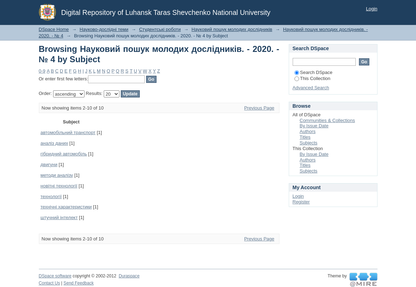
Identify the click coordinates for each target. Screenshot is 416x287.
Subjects (309, 142)
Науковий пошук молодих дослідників (231, 29)
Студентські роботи (160, 29)
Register (301, 201)
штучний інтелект (59, 217)
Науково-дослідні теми (103, 29)
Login (372, 8)
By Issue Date (314, 125)
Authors (308, 131)
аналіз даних (54, 143)
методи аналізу (57, 175)
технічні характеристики (66, 206)
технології (51, 196)
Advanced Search (311, 87)
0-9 (42, 71)
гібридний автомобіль (64, 153)
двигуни (49, 164)
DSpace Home (54, 29)
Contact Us (49, 283)
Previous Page (259, 108)
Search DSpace (313, 72)
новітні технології (59, 185)
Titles (305, 137)
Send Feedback (78, 283)
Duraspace (129, 275)
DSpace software (55, 275)
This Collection (312, 78)
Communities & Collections (327, 120)
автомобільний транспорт (68, 132)
